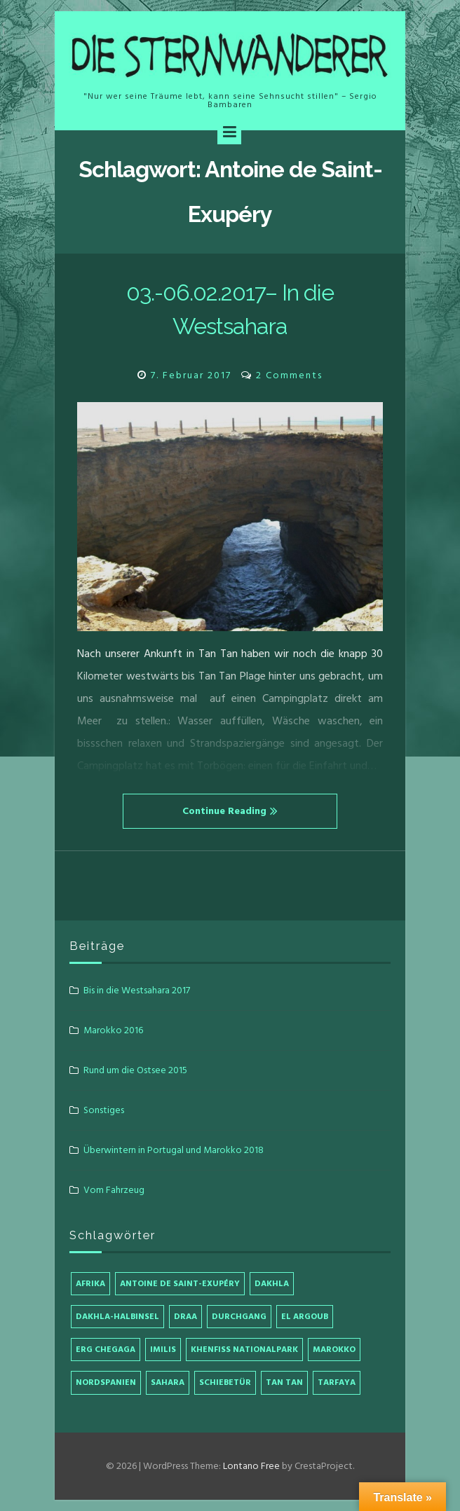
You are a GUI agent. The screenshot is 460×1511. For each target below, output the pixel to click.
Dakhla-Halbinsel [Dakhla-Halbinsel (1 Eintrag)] (117, 1316)
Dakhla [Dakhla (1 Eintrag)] (272, 1283)
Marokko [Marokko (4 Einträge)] (334, 1349)
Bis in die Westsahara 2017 (136, 990)
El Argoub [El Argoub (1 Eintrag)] (304, 1316)
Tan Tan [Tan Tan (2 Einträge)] (284, 1382)
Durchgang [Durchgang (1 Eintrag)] (239, 1316)
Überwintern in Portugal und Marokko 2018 (173, 1150)
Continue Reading (230, 811)
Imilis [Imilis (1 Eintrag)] (163, 1349)
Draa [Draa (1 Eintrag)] (185, 1316)
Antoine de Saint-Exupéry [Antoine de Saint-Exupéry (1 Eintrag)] (180, 1283)
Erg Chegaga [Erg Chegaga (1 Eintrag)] (105, 1349)
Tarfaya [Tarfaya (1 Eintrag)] (337, 1382)
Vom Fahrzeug (113, 1190)
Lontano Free (251, 1466)
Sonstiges (103, 1110)
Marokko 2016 (113, 1030)
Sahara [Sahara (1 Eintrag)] (167, 1382)
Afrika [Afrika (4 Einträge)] (90, 1283)
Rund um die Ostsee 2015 (135, 1070)
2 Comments (289, 375)
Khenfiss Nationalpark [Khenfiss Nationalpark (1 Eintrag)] (244, 1349)
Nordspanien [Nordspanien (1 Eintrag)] (106, 1382)
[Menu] (229, 132)
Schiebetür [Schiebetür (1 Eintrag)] (225, 1382)
